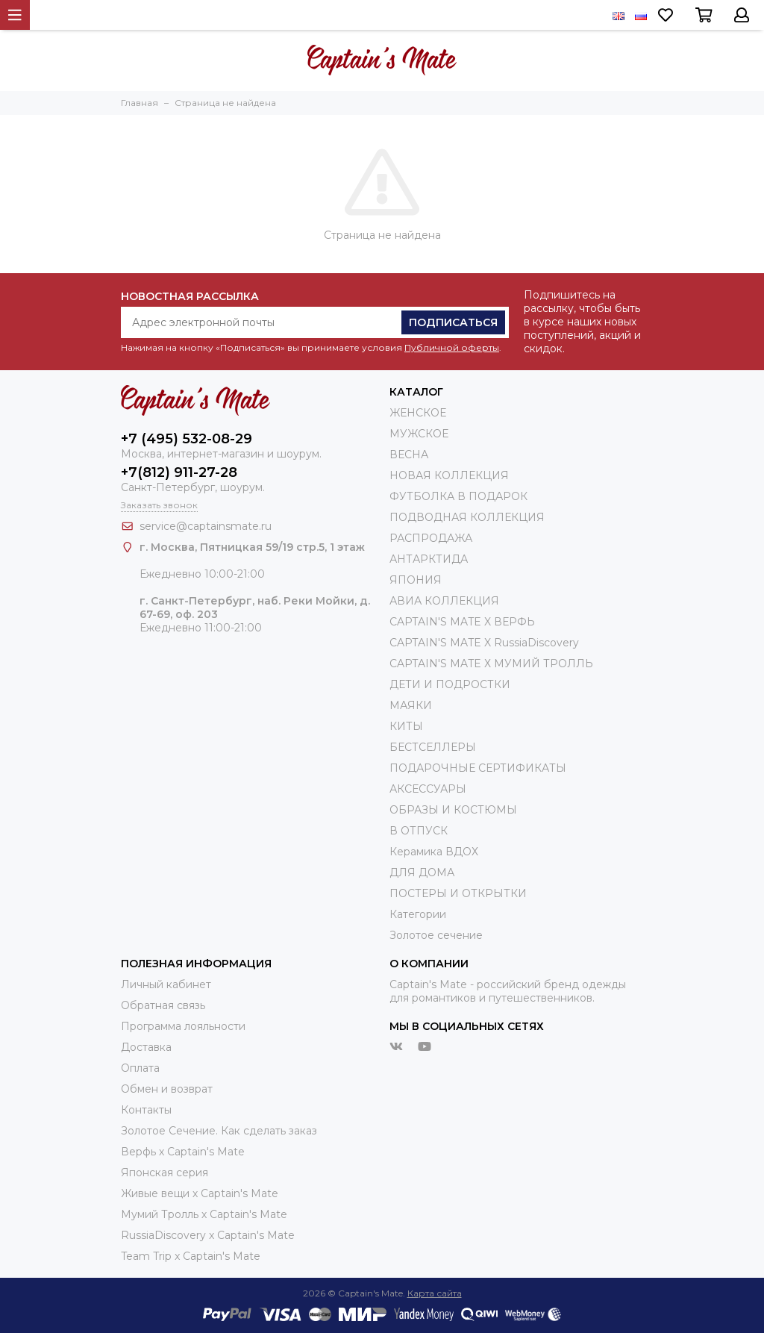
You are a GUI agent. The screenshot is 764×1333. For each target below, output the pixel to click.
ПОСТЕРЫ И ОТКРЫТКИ (458, 893)
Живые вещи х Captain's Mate (199, 1193)
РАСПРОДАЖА (430, 538)
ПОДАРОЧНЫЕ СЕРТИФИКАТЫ (477, 768)
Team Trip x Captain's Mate (190, 1256)
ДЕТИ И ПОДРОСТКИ (449, 684)
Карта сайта (434, 1293)
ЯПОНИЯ (415, 580)
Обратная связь (163, 1005)
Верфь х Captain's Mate (183, 1151)
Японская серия (164, 1172)
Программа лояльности (183, 1026)
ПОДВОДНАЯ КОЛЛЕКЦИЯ (467, 517)
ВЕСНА (408, 454)
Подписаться (453, 322)
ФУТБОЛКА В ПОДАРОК (458, 496)
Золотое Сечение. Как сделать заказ (219, 1130)
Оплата (140, 1068)
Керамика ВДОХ (433, 851)
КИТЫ (406, 726)
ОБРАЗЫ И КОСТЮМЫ (453, 810)
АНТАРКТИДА (428, 559)
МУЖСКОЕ (418, 433)
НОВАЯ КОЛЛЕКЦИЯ (449, 475)
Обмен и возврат (167, 1089)
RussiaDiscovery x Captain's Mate (208, 1235)
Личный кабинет (166, 984)
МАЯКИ (410, 705)
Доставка (146, 1047)
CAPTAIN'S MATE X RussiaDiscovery (484, 642)
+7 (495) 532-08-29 (186, 439)
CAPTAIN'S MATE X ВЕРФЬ (462, 621)
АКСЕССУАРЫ (427, 789)
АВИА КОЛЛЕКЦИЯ (444, 601)
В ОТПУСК (418, 830)
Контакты (146, 1110)
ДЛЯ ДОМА (421, 872)
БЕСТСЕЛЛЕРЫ (432, 747)
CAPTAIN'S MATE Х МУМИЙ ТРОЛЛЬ (491, 663)
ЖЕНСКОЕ (417, 412)
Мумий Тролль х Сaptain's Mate (204, 1214)
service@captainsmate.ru (206, 526)
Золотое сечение (436, 935)
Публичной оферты (451, 347)
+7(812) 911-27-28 (179, 472)
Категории (417, 914)
